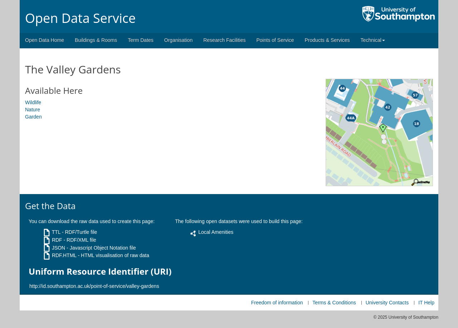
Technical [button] (373, 40)
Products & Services (327, 40)
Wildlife (33, 102)
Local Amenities (215, 232)
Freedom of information (277, 302)
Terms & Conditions (334, 302)
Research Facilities (224, 40)
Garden (33, 117)
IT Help (426, 302)
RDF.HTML (64, 255)
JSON (58, 248)
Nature (32, 109)
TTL (56, 232)
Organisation (178, 40)
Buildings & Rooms (96, 40)
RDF (57, 240)
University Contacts (387, 302)
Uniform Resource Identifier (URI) (100, 271)
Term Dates (141, 40)
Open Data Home (44, 40)
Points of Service (275, 40)
